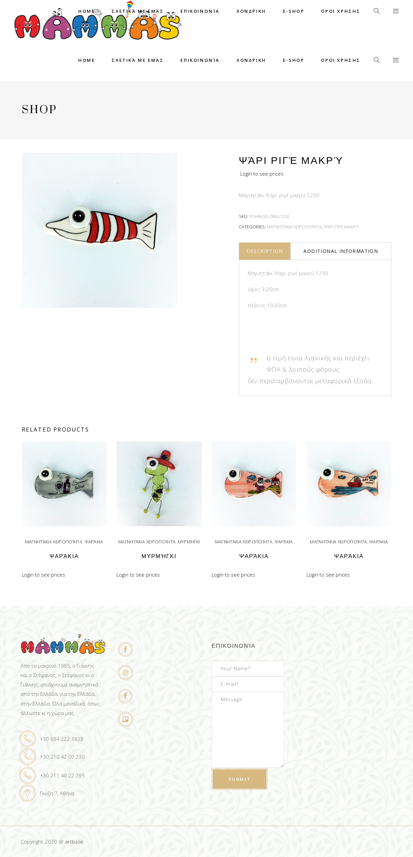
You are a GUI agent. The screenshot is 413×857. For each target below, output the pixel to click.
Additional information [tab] (340, 251)
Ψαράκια (94, 542)
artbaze (74, 841)
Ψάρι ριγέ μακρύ (341, 227)
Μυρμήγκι (189, 542)
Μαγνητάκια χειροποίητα (294, 227)
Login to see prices (262, 173)
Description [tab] (265, 251)
